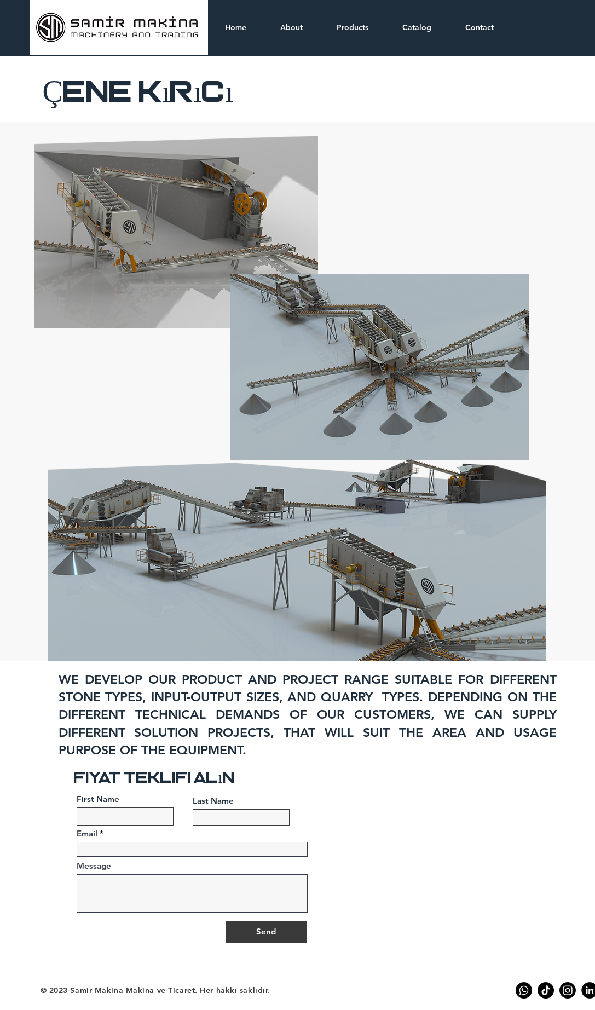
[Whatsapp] (524, 990)
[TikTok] (546, 990)
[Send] (266, 932)
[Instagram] (567, 990)
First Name (98, 799)
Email (87, 833)
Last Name (213, 801)
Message (94, 866)
